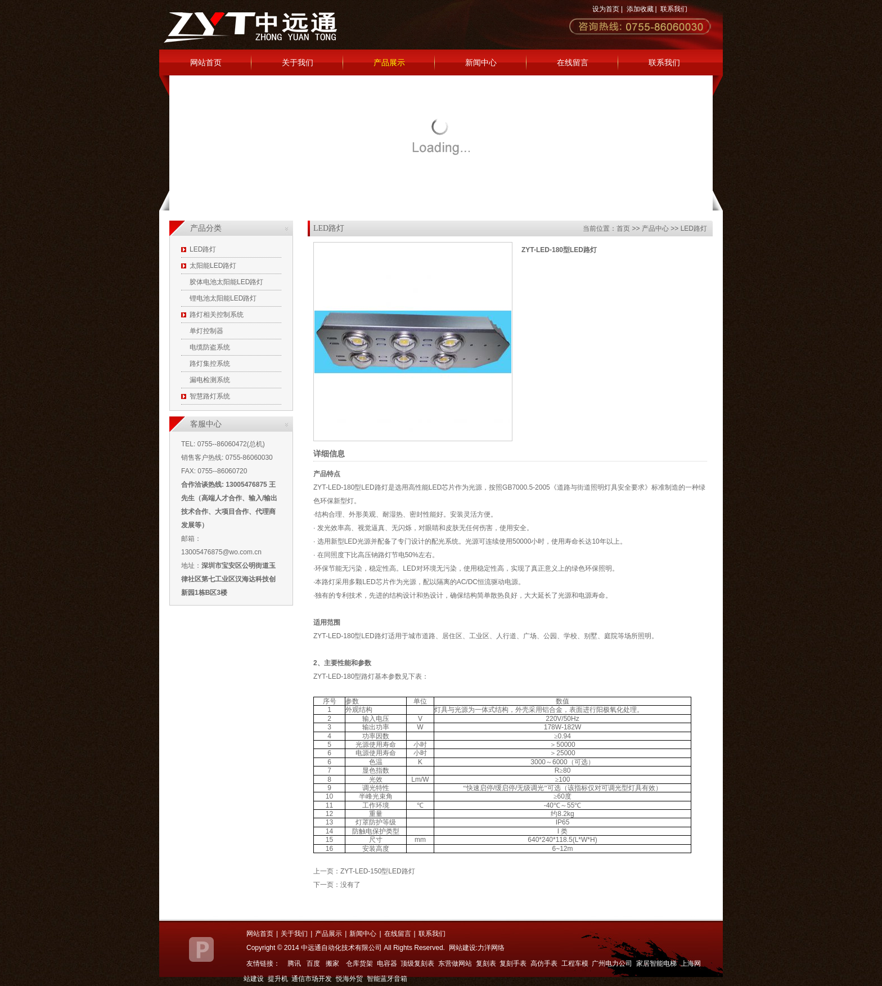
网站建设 (462, 948)
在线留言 (572, 62)
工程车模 (574, 963)
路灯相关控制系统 (217, 315)
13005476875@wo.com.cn (221, 552)
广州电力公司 (612, 963)
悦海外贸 (349, 979)
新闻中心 (481, 62)
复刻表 (486, 963)
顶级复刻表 (417, 963)
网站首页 (206, 62)
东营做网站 (455, 963)
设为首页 (605, 9)
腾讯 (294, 963)
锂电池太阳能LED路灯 (223, 298)
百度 (313, 963)
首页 (623, 228)
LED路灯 (203, 249)
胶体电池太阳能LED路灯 (226, 282)
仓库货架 (359, 963)
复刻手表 (513, 963)
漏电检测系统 (210, 380)
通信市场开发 (311, 979)
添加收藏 (640, 9)
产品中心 (655, 228)
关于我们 (297, 62)
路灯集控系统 (210, 363)
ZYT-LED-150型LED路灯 (377, 871)
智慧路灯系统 (210, 396)
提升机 (278, 979)
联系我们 (673, 9)
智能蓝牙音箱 (387, 979)
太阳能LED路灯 (213, 266)
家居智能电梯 (656, 963)
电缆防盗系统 (210, 347)
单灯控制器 (206, 331)
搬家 (332, 963)
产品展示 (389, 62)
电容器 (387, 963)
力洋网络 (491, 948)
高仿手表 (543, 963)
